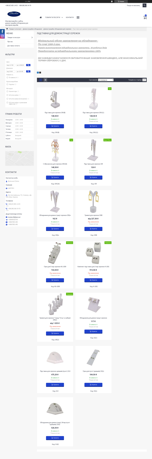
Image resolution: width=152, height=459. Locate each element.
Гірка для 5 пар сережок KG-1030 (54, 215)
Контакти (70, 17)
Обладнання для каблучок (88, 377)
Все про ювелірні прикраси (16, 390)
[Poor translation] (7, 428)
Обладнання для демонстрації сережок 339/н (91, 164)
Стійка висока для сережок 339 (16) (129, 113)
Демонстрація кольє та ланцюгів (90, 368)
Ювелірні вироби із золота (52, 366)
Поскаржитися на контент (71, 414)
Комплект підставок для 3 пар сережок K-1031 (92, 215)
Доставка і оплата (13, 46)
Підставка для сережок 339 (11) (91, 113)
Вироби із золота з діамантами (53, 369)
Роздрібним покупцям (14, 378)
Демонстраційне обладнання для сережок (57, 29)
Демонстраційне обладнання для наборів (93, 374)
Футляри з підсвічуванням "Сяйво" (127, 381)
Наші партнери (12, 387)
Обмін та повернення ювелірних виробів (21, 381)
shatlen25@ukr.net (14, 217)
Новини (9, 372)
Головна (40, 17)
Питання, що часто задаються (17, 399)
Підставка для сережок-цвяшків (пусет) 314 (92, 268)
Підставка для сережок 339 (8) (54, 113)
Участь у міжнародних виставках (18, 396)
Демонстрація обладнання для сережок (93, 380)
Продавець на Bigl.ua (76, 412)
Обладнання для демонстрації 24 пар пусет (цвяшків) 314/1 (54, 321)
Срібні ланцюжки (49, 372)
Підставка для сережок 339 (54, 164)
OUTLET (46, 378)
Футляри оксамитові (122, 370)
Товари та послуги (52, 17)
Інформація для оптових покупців (18, 384)
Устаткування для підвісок (88, 383)
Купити (55, 126)
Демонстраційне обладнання (32, 29)
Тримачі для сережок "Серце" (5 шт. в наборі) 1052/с (129, 216)
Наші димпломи (12, 393)
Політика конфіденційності (86, 414)
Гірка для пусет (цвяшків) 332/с (129, 268)
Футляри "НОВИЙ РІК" (123, 378)
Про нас (10, 42)
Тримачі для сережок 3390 (129, 164)
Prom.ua (85, 411)
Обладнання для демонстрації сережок (54, 268)
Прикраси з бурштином (51, 375)
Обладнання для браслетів (88, 371)
